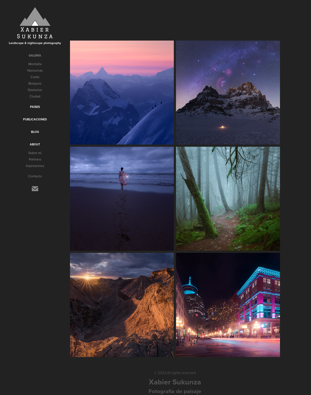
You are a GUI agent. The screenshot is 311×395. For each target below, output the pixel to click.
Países (35, 107)
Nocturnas (35, 70)
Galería (35, 55)
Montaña (35, 63)
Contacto (35, 176)
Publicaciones (35, 119)
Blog (35, 132)
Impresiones (35, 165)
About (35, 144)
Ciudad (35, 96)
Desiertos (35, 89)
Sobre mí (35, 152)
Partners (35, 159)
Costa (35, 76)
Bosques (34, 83)
